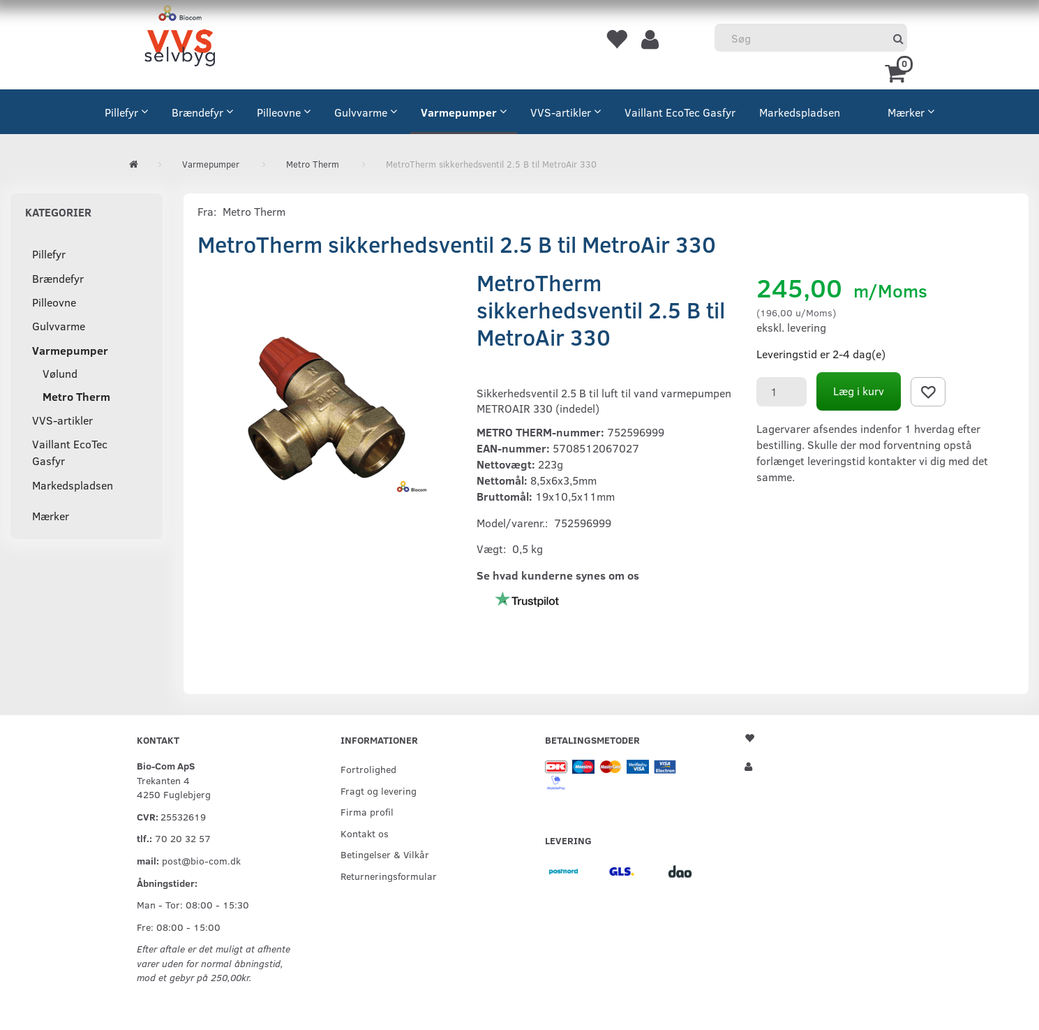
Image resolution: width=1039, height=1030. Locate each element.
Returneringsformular (389, 876)
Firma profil (367, 811)
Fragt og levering (379, 790)
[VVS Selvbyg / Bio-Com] (179, 38)
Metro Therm (254, 211)
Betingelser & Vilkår (385, 854)
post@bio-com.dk (201, 860)
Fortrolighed (368, 769)
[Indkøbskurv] (898, 71)
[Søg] (898, 38)
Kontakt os (365, 833)
